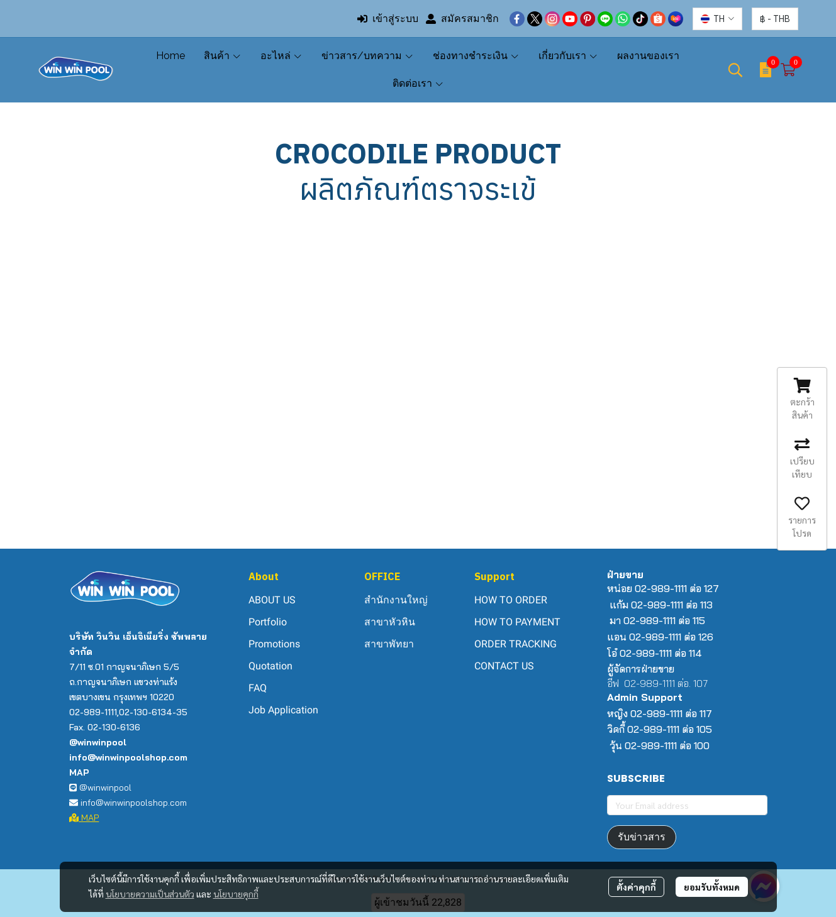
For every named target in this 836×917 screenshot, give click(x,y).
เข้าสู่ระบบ (387, 18)
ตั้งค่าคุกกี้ (636, 886)
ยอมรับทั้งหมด (712, 886)
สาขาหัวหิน (389, 622)
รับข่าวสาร (642, 837)
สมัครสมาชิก (462, 18)
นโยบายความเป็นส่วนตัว (150, 893)
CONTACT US (504, 666)
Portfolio (267, 622)
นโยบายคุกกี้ (236, 893)
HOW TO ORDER (510, 600)
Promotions (274, 644)
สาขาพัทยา (389, 644)
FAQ (257, 688)
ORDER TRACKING (515, 644)
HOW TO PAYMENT (517, 622)
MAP (84, 817)
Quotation (270, 666)
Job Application (283, 710)
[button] (717, 19)
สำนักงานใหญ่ (396, 600)
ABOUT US (272, 600)
